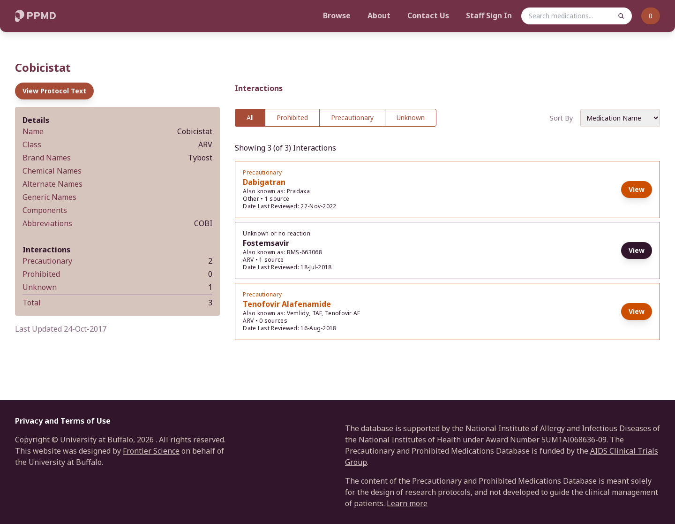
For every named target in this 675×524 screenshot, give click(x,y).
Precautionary (352, 117)
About (379, 15)
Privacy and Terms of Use (63, 421)
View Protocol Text (54, 90)
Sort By (561, 118)
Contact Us (428, 15)
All (250, 117)
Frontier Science (151, 451)
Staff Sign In (489, 15)
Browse (337, 15)
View (637, 189)
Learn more (407, 503)
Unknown (411, 117)
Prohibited (292, 117)
